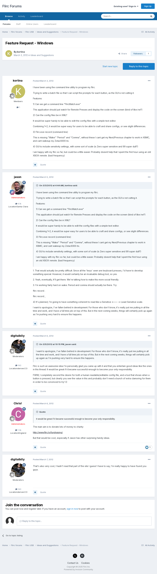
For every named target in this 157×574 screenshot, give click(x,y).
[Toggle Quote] (37, 185)
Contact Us (72, 563)
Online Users (32, 24)
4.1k (18, 203)
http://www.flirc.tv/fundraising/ (48, 432)
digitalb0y (18, 335)
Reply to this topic (138, 66)
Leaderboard (50, 24)
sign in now (72, 508)
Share (122, 53)
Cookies (85, 563)
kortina (21, 51)
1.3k (18, 430)
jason (17, 177)
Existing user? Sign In (126, 6)
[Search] (116, 16)
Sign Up (147, 6)
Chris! (18, 403)
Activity (21, 16)
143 (18, 365)
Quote (43, 164)
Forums (7, 24)
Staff (18, 24)
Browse (9, 17)
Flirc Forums (11, 6)
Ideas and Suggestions (42, 55)
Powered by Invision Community (78, 569)
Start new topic (110, 66)
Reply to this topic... (31, 521)
